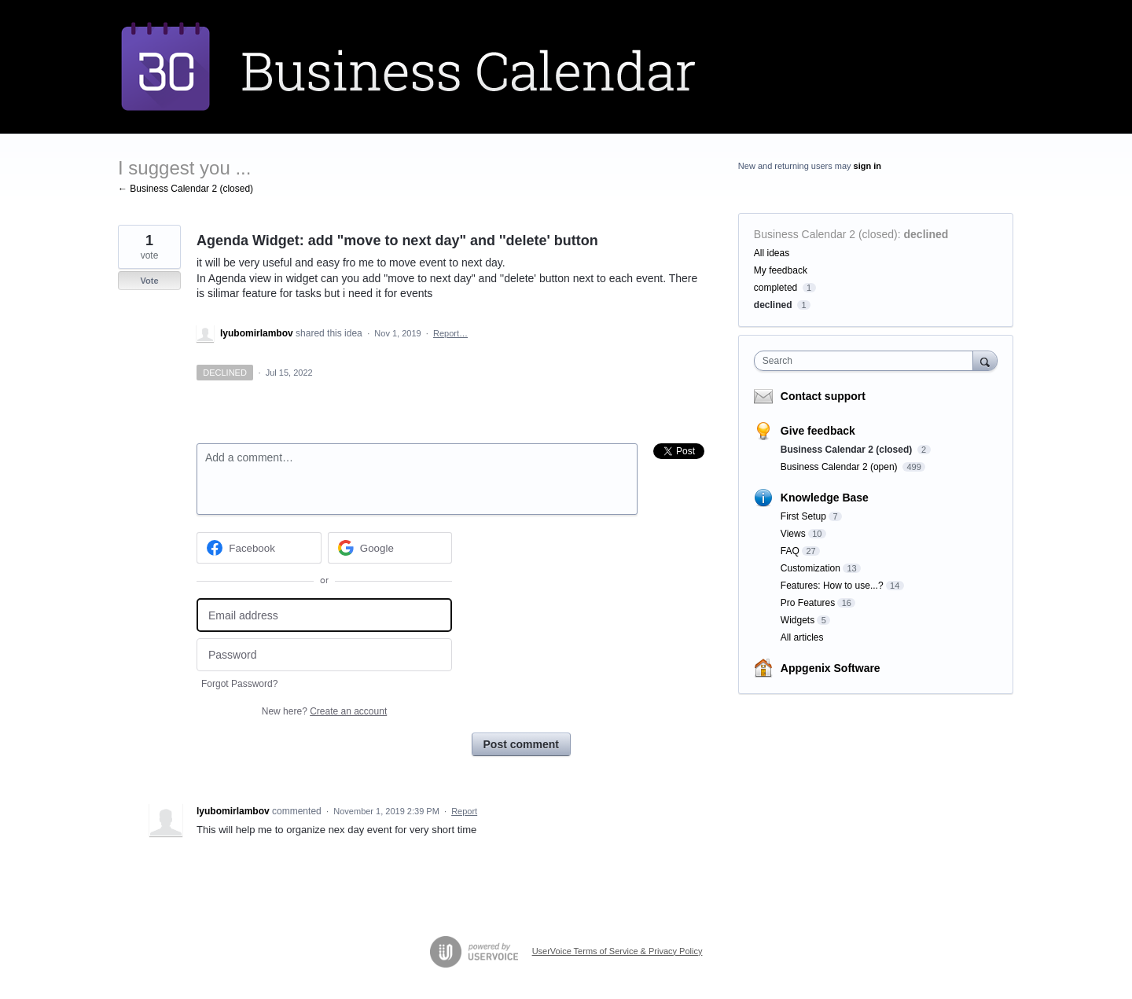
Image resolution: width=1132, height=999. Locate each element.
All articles (802, 637)
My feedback (780, 270)
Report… (450, 333)
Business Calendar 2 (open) (840, 466)
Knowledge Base (825, 497)
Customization (810, 568)
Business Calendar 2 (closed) (826, 234)
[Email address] (324, 615)
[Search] (985, 360)
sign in (867, 166)
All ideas (771, 253)
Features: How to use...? (832, 585)
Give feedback (818, 430)
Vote (149, 280)
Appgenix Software (830, 668)
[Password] (324, 655)
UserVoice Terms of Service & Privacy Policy (617, 951)
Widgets (797, 620)
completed (775, 287)
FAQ (790, 550)
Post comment (521, 744)
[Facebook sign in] (259, 548)
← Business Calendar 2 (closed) (185, 188)
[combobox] (867, 360)
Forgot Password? (239, 683)
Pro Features (808, 602)
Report (464, 811)
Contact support (823, 396)
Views (793, 533)
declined (926, 234)
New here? (324, 711)
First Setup (803, 516)
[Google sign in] (390, 548)
